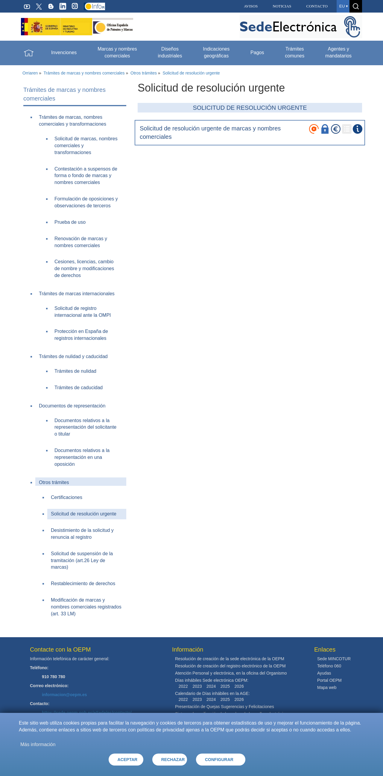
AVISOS (251, 6)
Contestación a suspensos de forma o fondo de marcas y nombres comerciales (85, 175)
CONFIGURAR (219, 759)
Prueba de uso (70, 222)
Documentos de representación (72, 405)
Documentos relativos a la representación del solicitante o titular (85, 427)
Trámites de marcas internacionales (77, 293)
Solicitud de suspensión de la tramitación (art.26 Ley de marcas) (82, 560)
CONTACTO (317, 6)
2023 (197, 686)
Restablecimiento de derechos (83, 583)
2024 (211, 686)
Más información (37, 744)
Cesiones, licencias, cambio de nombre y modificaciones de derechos (84, 268)
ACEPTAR (128, 759)
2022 (183, 686)
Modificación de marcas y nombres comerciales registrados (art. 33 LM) (86, 606)
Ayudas (324, 673)
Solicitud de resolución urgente (191, 73)
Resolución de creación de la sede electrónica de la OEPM (229, 658)
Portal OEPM (329, 680)
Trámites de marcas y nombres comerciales (84, 73)
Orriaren (30, 73)
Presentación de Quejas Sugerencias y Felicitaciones (224, 706)
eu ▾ (343, 6)
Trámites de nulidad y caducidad (73, 356)
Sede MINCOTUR (334, 658)
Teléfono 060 (329, 666)
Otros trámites (143, 73)
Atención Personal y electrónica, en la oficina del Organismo (231, 673)
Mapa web (327, 687)
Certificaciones (66, 497)
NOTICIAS (282, 6)
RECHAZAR (173, 759)
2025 (225, 686)
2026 (239, 686)
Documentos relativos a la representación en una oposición (82, 457)
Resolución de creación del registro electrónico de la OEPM (230, 666)
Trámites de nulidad (75, 371)
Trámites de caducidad (78, 387)
